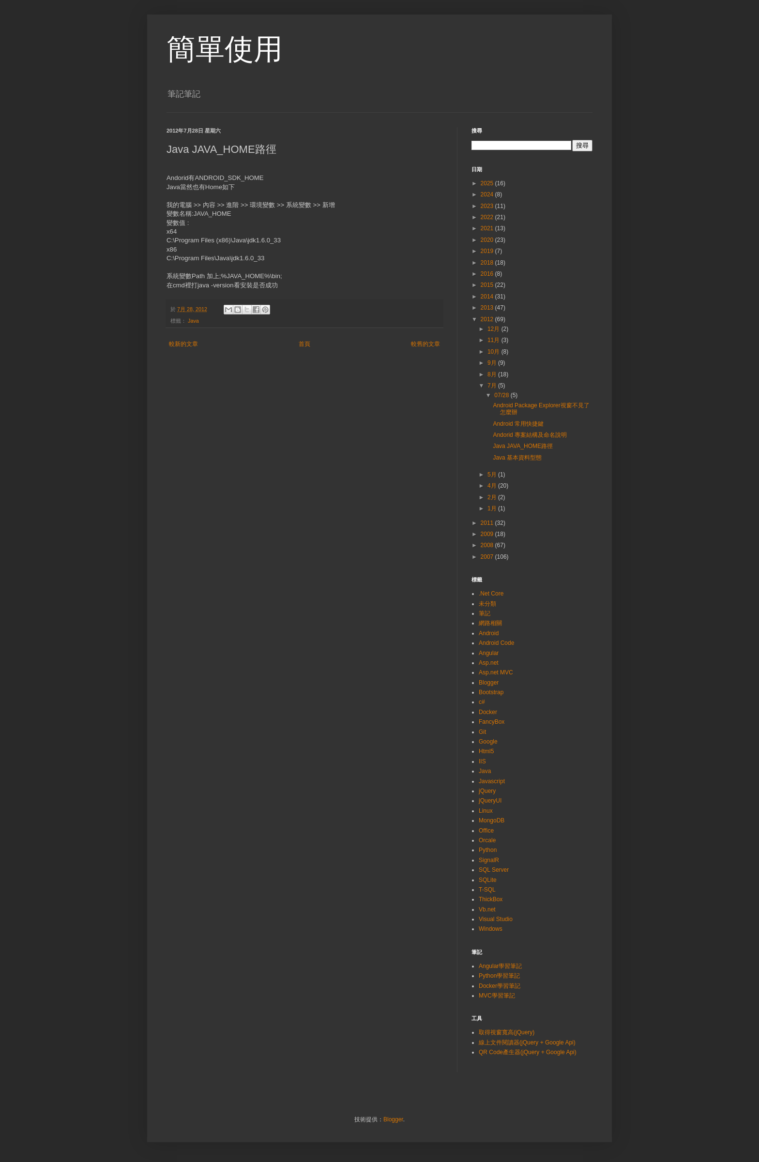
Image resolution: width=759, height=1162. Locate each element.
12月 (494, 329)
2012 (488, 319)
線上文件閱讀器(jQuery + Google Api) (527, 1042)
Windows (490, 928)
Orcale (487, 840)
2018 (488, 262)
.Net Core (491, 593)
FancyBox (491, 721)
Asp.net (489, 662)
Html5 (486, 751)
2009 (488, 534)
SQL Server (494, 869)
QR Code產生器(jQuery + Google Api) (528, 1052)
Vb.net (487, 909)
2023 (488, 206)
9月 (492, 362)
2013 (488, 307)
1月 (492, 508)
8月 (492, 374)
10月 (494, 351)
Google (488, 741)
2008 (488, 545)
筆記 (484, 613)
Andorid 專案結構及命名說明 (530, 435)
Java (193, 321)
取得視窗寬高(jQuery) (506, 1032)
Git (482, 732)
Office (486, 830)
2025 (488, 183)
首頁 (304, 344)
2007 (488, 556)
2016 (488, 273)
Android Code (496, 643)
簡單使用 (225, 49)
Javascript (492, 781)
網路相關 (490, 623)
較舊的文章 (425, 344)
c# (482, 702)
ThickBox (490, 899)
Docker (488, 712)
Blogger (489, 682)
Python (488, 850)
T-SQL (487, 889)
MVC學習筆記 (497, 995)
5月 (492, 474)
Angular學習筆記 (500, 966)
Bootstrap (491, 692)
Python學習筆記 (499, 975)
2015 (488, 285)
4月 (492, 485)
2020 (488, 240)
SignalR (489, 860)
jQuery (487, 791)
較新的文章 (183, 344)
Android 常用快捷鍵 (518, 423)
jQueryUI (490, 800)
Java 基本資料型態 (517, 457)
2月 (492, 497)
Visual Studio (496, 919)
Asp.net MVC (496, 672)
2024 (488, 194)
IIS (482, 761)
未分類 (487, 603)
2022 (488, 217)
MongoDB (491, 820)
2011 (488, 523)
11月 (494, 340)
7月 (492, 385)
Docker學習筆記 (499, 986)
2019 (488, 251)
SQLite (488, 880)
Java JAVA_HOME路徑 (523, 446)
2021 (488, 228)
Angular (489, 653)
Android (489, 633)
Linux (486, 810)
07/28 (502, 395)
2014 (488, 296)
